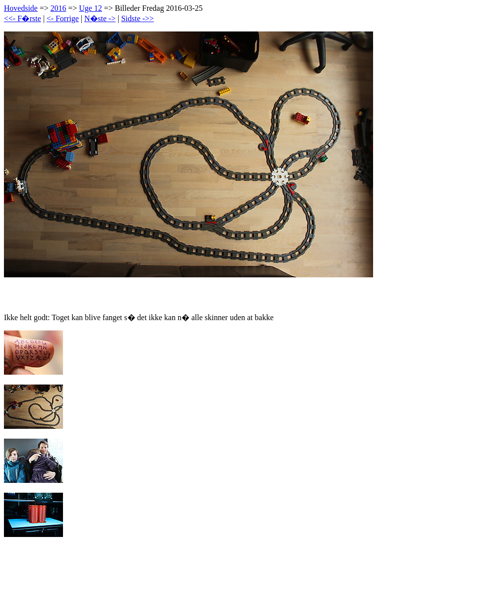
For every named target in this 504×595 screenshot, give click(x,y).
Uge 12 (90, 8)
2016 (58, 8)
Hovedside (20, 8)
